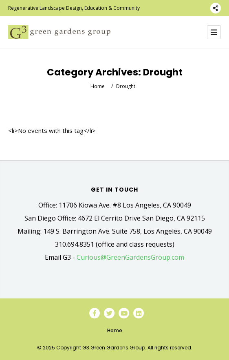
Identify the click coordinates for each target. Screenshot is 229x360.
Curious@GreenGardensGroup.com (130, 257)
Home (97, 86)
